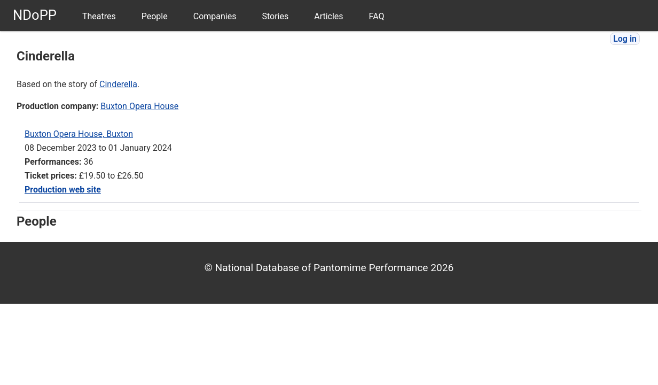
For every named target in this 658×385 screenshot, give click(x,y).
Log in (625, 39)
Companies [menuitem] (215, 16)
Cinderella (118, 84)
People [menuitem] (155, 16)
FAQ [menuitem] (377, 16)
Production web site (63, 189)
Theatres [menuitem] (99, 16)
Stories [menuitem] (275, 16)
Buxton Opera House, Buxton (79, 134)
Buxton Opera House (139, 106)
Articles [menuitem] (328, 16)
